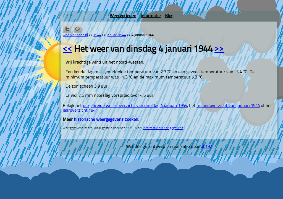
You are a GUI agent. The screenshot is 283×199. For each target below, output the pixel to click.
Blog (169, 16)
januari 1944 (116, 35)
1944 (97, 35)
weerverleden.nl (75, 35)
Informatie (151, 16)
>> (219, 49)
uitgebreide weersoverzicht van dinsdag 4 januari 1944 (135, 106)
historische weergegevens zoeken (106, 119)
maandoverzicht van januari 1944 (228, 106)
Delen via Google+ (78, 28)
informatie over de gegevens (163, 128)
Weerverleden (123, 16)
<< (67, 49)
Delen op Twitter (67, 28)
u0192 (206, 147)
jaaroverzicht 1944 (80, 110)
